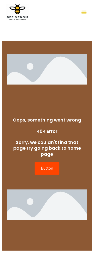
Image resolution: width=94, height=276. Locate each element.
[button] (84, 12)
